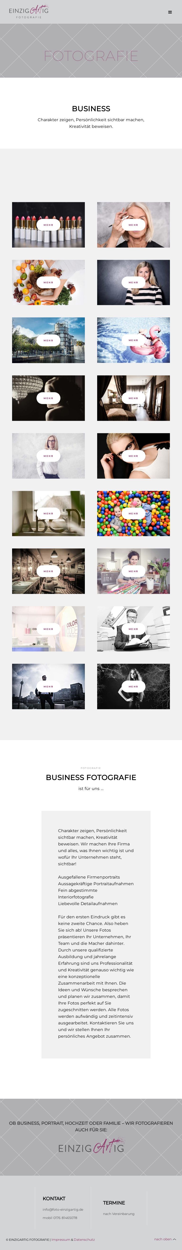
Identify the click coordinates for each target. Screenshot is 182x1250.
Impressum (60, 1239)
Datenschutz (84, 1239)
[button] (170, 12)
